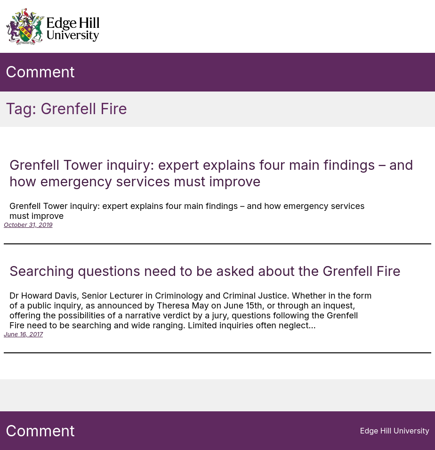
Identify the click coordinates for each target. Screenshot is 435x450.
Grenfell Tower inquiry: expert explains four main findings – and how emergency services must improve (211, 173)
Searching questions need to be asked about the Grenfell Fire (205, 271)
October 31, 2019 (28, 224)
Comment (40, 72)
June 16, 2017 (23, 334)
